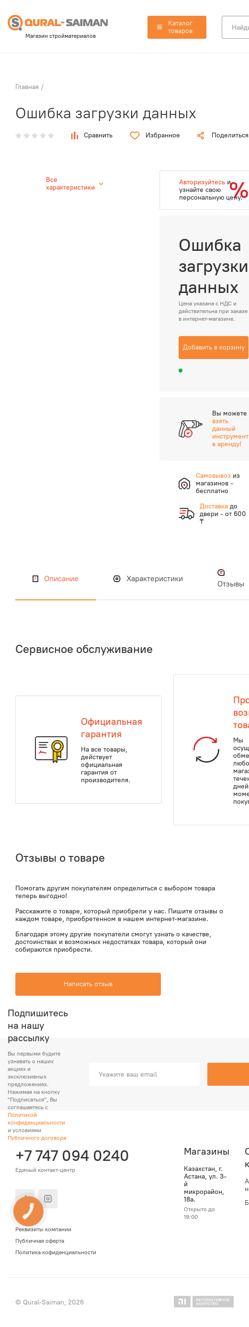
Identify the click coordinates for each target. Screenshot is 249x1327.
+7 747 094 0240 (70, 1156)
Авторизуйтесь (202, 182)
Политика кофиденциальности (55, 1252)
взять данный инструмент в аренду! (230, 432)
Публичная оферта (39, 1240)
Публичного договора (37, 1138)
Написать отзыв (88, 984)
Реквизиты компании (43, 1229)
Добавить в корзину (214, 347)
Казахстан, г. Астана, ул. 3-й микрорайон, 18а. (205, 1184)
